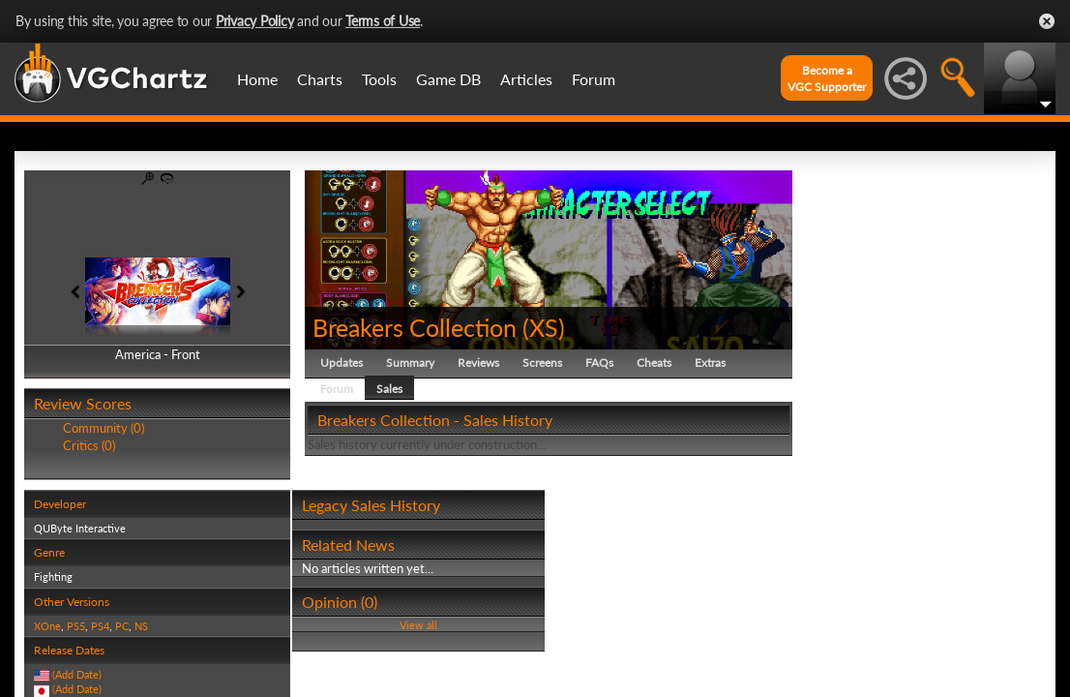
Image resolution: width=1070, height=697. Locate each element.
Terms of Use (382, 21)
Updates (341, 362)
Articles (526, 79)
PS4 (100, 626)
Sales (389, 388)
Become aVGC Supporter (827, 78)
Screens (542, 362)
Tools (379, 79)
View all (418, 625)
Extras (710, 362)
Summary (410, 362)
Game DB (448, 79)
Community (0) (103, 428)
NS (141, 626)
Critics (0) (89, 445)
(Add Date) (77, 674)
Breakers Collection (414, 327)
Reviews (478, 362)
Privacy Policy (255, 21)
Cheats (654, 362)
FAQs (599, 362)
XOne (47, 626)
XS (543, 327)
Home (257, 79)
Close (1047, 21)
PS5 (76, 626)
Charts (319, 79)
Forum (593, 79)
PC (122, 626)
